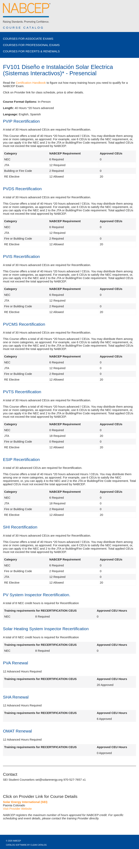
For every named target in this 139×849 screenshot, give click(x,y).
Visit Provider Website (17, 808)
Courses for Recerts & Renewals (31, 51)
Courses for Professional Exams (31, 45)
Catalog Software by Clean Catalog (26, 845)
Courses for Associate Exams (28, 38)
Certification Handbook (31, 82)
